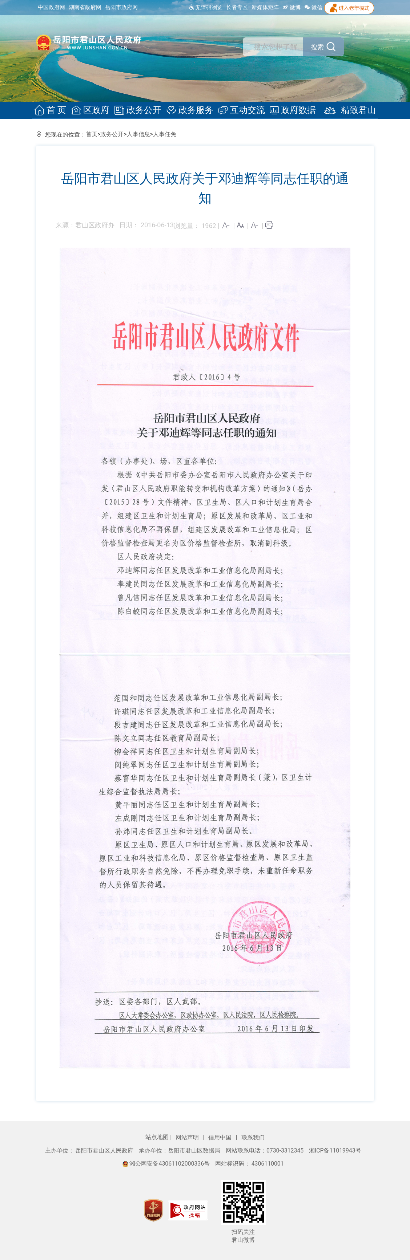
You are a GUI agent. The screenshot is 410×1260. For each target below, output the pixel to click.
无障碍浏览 (205, 7)
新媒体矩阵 (265, 7)
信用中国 (220, 1137)
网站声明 (188, 1137)
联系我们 (253, 1137)
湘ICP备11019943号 (335, 1150)
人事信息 (138, 134)
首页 (91, 134)
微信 (313, 7)
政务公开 (138, 110)
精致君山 (344, 110)
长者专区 (237, 7)
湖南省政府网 (85, 7)
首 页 (54, 110)
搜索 (317, 47)
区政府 (92, 110)
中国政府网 (51, 7)
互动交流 (240, 110)
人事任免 (164, 134)
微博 (291, 7)
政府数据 (291, 110)
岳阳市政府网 (121, 7)
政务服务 (189, 110)
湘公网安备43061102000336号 (166, 1163)
